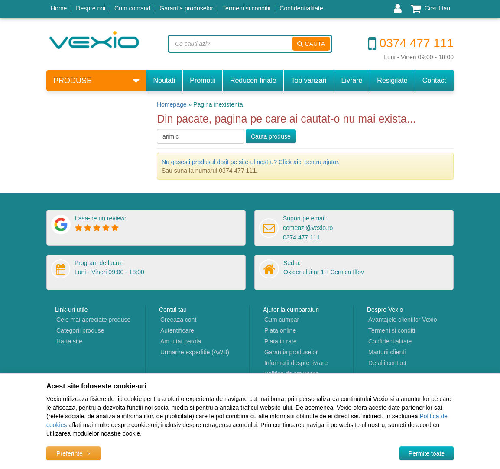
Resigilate (392, 80)
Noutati (164, 80)
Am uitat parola (180, 341)
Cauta (311, 43)
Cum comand (132, 8)
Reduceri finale (253, 80)
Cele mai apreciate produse (93, 319)
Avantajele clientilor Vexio (402, 319)
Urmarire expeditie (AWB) (194, 352)
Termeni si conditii (246, 8)
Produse (96, 80)
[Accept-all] (426, 453)
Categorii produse (80, 330)
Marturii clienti (387, 352)
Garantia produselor (186, 8)
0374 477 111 (411, 43)
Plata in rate (280, 341)
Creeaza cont (178, 319)
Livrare (351, 80)
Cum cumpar (281, 319)
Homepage (172, 104)
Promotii (202, 80)
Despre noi (90, 8)
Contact (434, 80)
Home (59, 8)
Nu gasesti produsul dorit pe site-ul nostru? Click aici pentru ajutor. (251, 161)
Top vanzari (309, 80)
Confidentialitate (301, 8)
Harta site (69, 341)
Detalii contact (387, 362)
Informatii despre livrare (296, 362)
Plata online (280, 330)
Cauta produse (271, 136)
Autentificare (177, 330)
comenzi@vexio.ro (308, 227)
